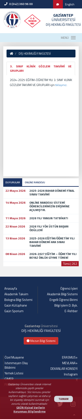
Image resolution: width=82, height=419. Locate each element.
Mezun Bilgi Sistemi (41, 340)
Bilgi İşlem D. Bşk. (66, 305)
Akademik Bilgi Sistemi (62, 294)
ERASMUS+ (70, 357)
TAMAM (64, 399)
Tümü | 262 (70, 263)
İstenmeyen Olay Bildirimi (16, 365)
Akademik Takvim (16, 294)
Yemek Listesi (14, 373)
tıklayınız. (61, 85)
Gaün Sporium (13, 311)
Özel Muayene (14, 357)
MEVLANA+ (70, 363)
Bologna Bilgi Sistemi (18, 299)
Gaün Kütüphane (15, 305)
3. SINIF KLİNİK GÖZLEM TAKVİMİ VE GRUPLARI (41, 68)
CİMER (9, 379)
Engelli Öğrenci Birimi (64, 299)
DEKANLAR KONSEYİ (64, 368)
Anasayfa (10, 288)
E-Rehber (71, 311)
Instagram (71, 374)
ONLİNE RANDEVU (35, 182)
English (69, 4)
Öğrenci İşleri (69, 288)
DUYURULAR (12, 182)
